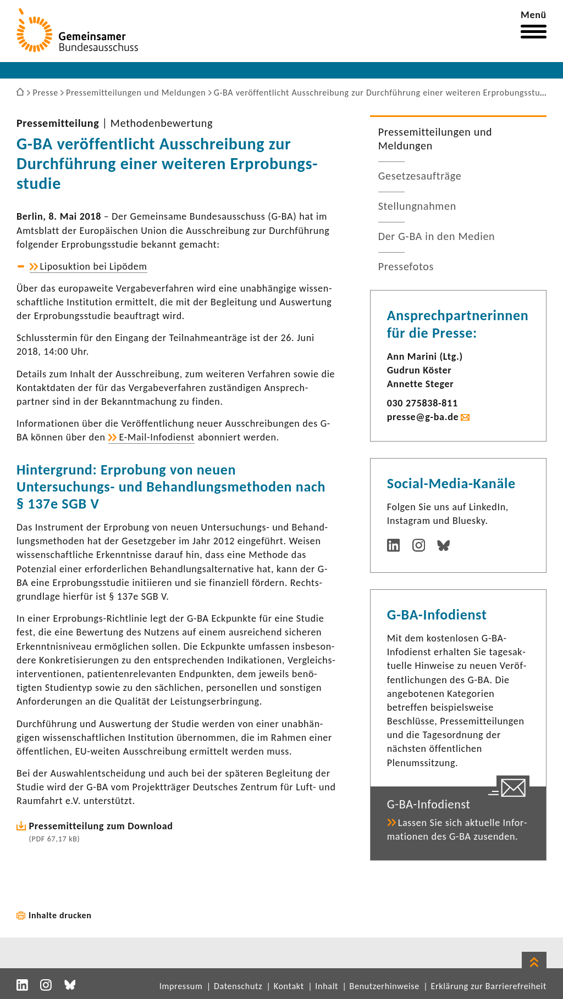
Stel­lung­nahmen (417, 206)
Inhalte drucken (60, 915)
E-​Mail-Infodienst (156, 437)
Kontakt (289, 986)
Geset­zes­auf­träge (420, 175)
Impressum (181, 986)
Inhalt (326, 986)
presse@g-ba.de (423, 417)
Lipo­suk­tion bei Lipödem (93, 266)
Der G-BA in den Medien (436, 236)
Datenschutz (238, 986)
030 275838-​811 (422, 403)
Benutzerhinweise (385, 986)
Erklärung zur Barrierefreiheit (488, 986)
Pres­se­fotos (406, 266)
